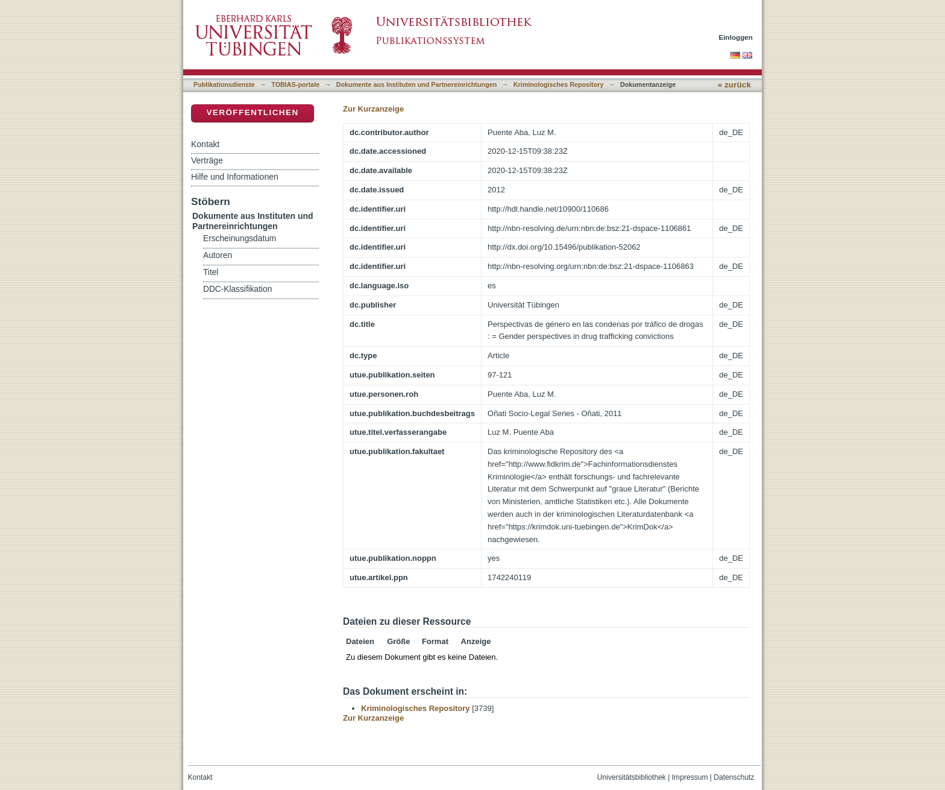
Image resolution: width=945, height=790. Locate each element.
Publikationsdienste (224, 84)
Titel (210, 272)
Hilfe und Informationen (234, 177)
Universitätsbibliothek (631, 777)
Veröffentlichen (252, 112)
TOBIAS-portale (295, 84)
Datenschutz (734, 777)
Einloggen (736, 37)
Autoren (217, 255)
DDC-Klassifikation (237, 289)
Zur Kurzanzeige (373, 108)
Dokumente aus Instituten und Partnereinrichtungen (416, 84)
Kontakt (205, 144)
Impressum (690, 777)
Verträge (207, 160)
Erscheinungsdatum (239, 238)
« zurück (734, 84)
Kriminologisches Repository (558, 84)
